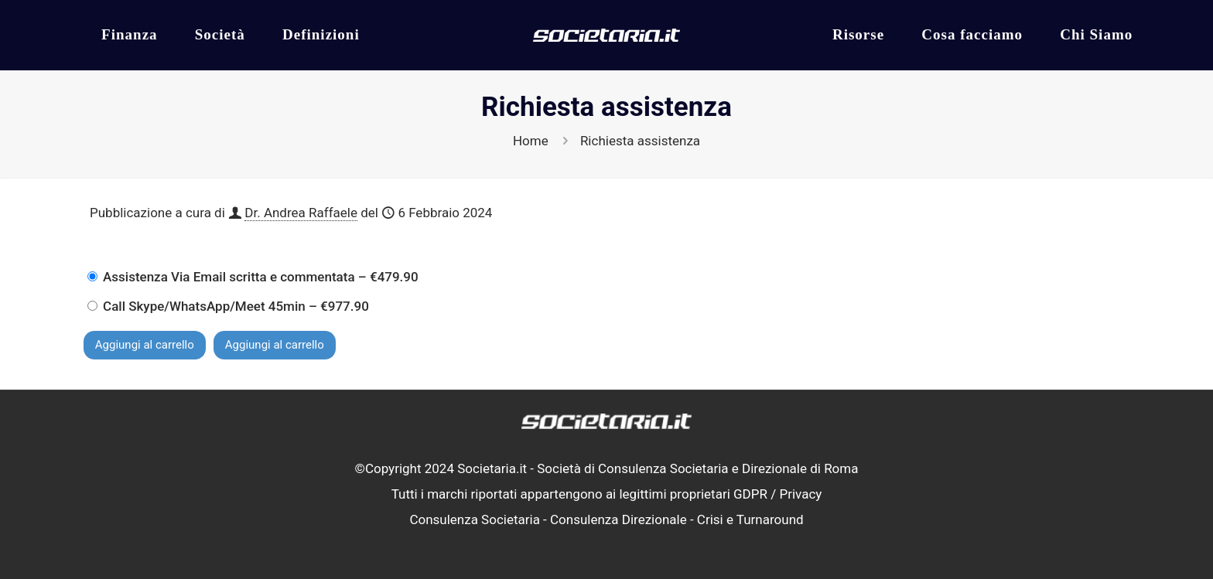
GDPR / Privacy (777, 494)
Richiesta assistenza (640, 140)
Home (530, 140)
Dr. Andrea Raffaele (300, 212)
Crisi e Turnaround (750, 519)
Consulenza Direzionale (618, 519)
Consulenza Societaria (474, 519)
